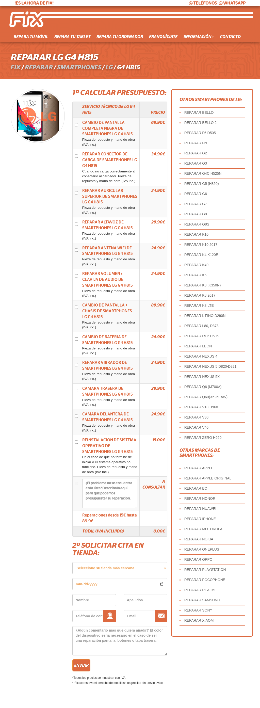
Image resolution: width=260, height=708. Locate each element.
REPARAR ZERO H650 (203, 438)
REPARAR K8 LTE (199, 305)
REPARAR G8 (195, 214)
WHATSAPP (232, 3)
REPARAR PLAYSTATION (205, 570)
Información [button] (199, 37)
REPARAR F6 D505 (200, 133)
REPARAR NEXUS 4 (200, 356)
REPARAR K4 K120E (201, 255)
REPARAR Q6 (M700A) (203, 387)
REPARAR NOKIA (198, 539)
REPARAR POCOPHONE (204, 580)
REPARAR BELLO (199, 112)
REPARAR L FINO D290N (205, 316)
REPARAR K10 (196, 234)
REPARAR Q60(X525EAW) (206, 397)
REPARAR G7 (195, 204)
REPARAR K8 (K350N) (202, 285)
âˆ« (119, 568)
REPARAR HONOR (200, 498)
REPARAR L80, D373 (201, 326)
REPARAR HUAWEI (200, 509)
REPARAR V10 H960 (201, 407)
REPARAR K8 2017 (200, 295)
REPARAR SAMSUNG (202, 600)
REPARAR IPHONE (200, 519)
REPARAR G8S (196, 224)
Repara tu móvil (31, 37)
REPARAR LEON (198, 346)
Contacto (230, 37)
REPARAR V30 (196, 417)
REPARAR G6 (195, 194)
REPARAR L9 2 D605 (201, 336)
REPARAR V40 (196, 427)
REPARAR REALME (200, 590)
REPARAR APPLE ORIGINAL (208, 478)
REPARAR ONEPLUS (201, 549)
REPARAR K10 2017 (200, 245)
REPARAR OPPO (198, 559)
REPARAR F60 (196, 143)
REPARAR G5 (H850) (201, 184)
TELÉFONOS (202, 3)
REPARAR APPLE (199, 468)
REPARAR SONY (198, 610)
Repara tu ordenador (119, 37)
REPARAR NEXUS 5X (202, 377)
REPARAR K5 (195, 275)
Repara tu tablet (72, 37)
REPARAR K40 (196, 265)
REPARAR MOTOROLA (203, 529)
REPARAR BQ (195, 488)
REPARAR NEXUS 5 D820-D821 (210, 366)
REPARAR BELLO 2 (200, 123)
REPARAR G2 (195, 153)
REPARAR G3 (195, 163)
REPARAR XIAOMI (199, 620)
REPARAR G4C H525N (203, 173)
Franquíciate (163, 37)
